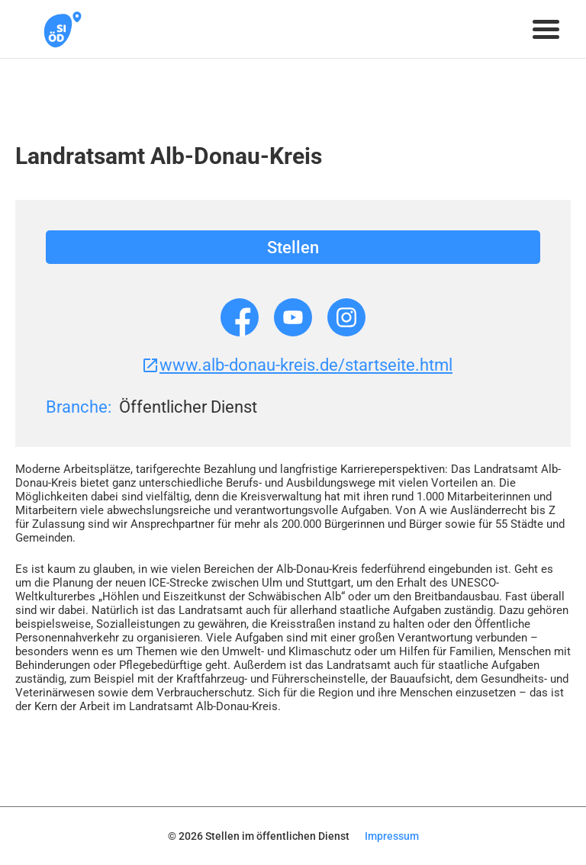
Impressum (392, 836)
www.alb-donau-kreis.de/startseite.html (296, 365)
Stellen (293, 247)
